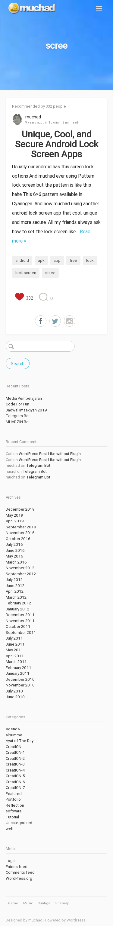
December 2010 (20, 679)
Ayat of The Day (19, 740)
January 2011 (18, 673)
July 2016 (14, 544)
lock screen (25, 272)
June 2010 (15, 696)
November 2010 (20, 685)
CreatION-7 (15, 787)
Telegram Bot (18, 415)
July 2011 (14, 638)
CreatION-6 (15, 781)
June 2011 (15, 644)
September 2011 (21, 632)
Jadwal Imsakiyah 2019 (26, 410)
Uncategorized (19, 822)
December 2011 (20, 614)
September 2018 (21, 527)
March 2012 (16, 597)
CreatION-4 (15, 770)
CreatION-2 (15, 758)
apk (41, 260)
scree (50, 272)
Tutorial (54, 122)
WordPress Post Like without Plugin (50, 453)
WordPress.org (19, 878)
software (14, 811)
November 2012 (20, 567)
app (57, 260)
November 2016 (20, 532)
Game (13, 903)
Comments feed (20, 872)
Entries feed (16, 866)
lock (90, 260)
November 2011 (20, 620)
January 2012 (17, 609)
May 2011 (14, 649)
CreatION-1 (15, 752)
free (73, 260)
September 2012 (21, 573)
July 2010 (14, 691)
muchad (33, 117)
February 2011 (18, 667)
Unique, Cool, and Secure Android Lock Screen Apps (56, 144)
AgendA (13, 729)
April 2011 (15, 656)
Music (28, 903)
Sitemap (62, 903)
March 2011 (16, 661)
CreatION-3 (15, 764)
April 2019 (15, 521)
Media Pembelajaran (24, 398)
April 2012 (15, 591)
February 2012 (18, 603)
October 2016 (18, 538)
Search (17, 363)
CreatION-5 (15, 775)
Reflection (15, 805)
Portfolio (13, 799)
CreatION (13, 746)
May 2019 (14, 515)
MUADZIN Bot (18, 421)
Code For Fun (17, 404)
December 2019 (20, 509)
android (22, 260)
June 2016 (15, 550)
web (10, 828)
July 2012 (14, 579)
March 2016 (16, 562)
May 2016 (14, 556)
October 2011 (18, 626)
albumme (14, 735)
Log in (11, 860)
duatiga (44, 903)
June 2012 (15, 585)
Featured (14, 793)
